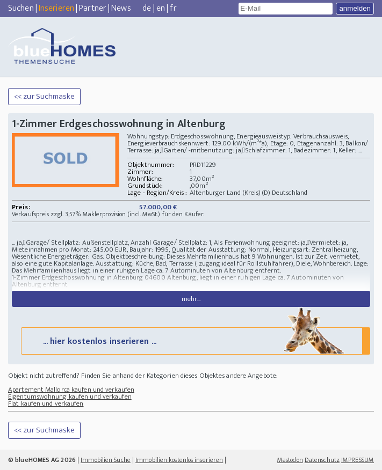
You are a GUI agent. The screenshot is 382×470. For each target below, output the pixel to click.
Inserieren (56, 8)
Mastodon (290, 459)
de (146, 8)
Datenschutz (322, 459)
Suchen (21, 8)
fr (173, 8)
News (121, 8)
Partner (92, 8)
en (160, 8)
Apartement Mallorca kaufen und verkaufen (71, 389)
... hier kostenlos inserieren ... (194, 340)
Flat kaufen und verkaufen (46, 403)
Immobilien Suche (106, 459)
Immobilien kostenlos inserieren (179, 459)
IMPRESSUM (357, 459)
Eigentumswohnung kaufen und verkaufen (70, 396)
